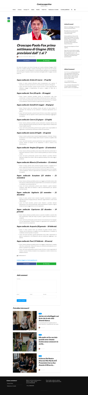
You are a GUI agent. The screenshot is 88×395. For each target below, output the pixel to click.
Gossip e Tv (26, 9)
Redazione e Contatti (53, 9)
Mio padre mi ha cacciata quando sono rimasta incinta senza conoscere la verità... (48, 340)
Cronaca (19, 9)
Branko (38, 9)
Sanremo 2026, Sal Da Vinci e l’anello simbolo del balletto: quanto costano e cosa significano (71, 86)
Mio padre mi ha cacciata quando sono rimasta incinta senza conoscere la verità (71, 32)
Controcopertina (44, 4)
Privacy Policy (10, 383)
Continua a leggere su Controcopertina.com (27, 260)
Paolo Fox (44, 9)
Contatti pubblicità (65, 9)
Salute (32, 9)
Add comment (33, 56)
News (40, 313)
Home (14, 9)
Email (31, 294)
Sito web (44, 294)
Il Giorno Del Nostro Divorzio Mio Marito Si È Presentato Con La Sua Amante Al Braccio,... (48, 361)
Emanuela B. (20, 56)
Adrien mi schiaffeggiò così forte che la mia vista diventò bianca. (49, 318)
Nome (18, 294)
